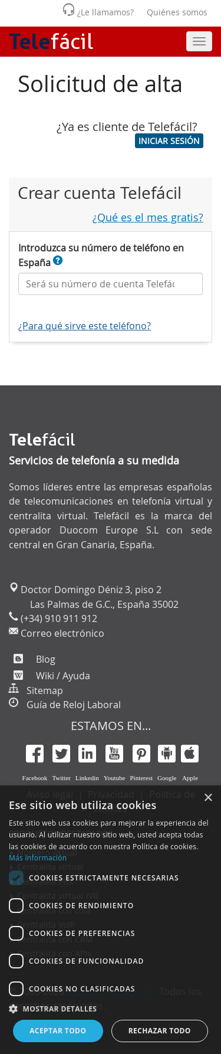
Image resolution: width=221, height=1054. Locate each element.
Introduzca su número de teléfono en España (101, 255)
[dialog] (110, 919)
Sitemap (45, 690)
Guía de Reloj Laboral (74, 704)
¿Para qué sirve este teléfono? (84, 325)
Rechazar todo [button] (159, 1031)
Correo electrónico (61, 633)
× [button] (207, 798)
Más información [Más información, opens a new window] (38, 858)
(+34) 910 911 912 (57, 618)
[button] (169, 140)
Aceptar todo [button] (57, 1031)
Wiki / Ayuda (62, 675)
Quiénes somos (177, 12)
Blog (44, 659)
